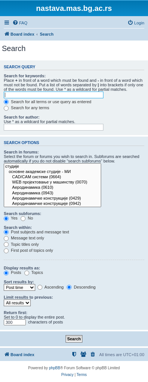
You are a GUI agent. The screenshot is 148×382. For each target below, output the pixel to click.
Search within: (18, 227)
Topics (33, 272)
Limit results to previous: (28, 297)
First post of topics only (28, 250)
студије (52, 166)
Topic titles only (21, 244)
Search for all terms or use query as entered (47, 101)
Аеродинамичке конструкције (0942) (52, 203)
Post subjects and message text (36, 232)
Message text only (24, 238)
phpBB (54, 368)
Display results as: (22, 268)
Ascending (50, 287)
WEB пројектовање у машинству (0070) (52, 182)
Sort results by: (19, 282)
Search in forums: (21, 152)
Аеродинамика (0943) (52, 193)
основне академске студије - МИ (52, 171)
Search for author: (21, 117)
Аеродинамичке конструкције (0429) (52, 198)
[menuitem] (19, 22)
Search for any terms (26, 107)
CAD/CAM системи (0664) (52, 177)
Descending (81, 287)
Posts (12, 272)
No (27, 218)
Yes (11, 218)
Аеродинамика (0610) (52, 187)
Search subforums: (22, 213)
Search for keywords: (25, 76)
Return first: (15, 312)
